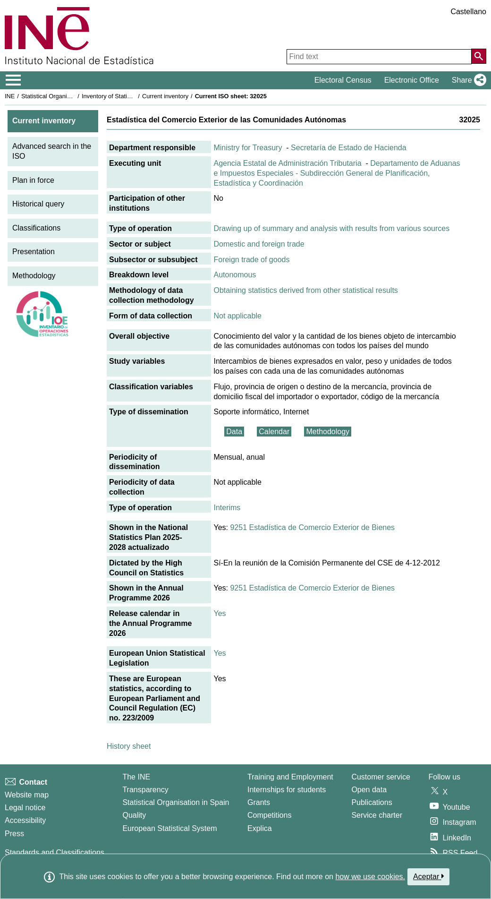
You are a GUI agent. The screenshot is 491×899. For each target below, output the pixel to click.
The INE (136, 777)
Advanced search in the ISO (51, 151)
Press (14, 834)
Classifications (36, 228)
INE (10, 96)
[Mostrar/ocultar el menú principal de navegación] (13, 80)
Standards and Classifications (54, 852)
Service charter (376, 815)
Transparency (145, 790)
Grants (258, 802)
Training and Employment (290, 777)
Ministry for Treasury (247, 148)
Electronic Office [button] (411, 80)
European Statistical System (169, 828)
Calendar (274, 432)
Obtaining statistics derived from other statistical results (305, 290)
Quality (134, 815)
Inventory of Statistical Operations (127, 96)
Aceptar (428, 876)
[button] (467, 80)
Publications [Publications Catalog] (371, 802)
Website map (27, 795)
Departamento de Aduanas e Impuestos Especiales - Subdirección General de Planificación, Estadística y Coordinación (336, 173)
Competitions (269, 815)
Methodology (34, 276)
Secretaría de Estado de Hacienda (348, 148)
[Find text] (379, 56)
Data (234, 432)
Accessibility (25, 820)
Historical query (38, 204)
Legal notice (25, 808)
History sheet (129, 746)
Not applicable (237, 316)
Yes (219, 613)
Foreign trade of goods (251, 260)
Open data (369, 790)
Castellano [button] (468, 12)
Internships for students (286, 790)
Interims (226, 508)
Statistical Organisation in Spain (64, 96)
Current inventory (165, 96)
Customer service (380, 777)
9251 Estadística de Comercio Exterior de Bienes (312, 527)
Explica (259, 828)
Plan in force (33, 180)
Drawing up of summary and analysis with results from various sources (331, 228)
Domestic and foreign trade (258, 244)
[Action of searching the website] (478, 56)
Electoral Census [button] (343, 80)
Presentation (33, 252)
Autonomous (234, 275)
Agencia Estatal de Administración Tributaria (287, 163)
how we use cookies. (370, 877)
